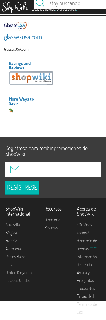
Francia (11, 240)
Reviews (51, 227)
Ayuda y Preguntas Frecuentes (86, 280)
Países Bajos (15, 256)
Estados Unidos (17, 280)
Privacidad (85, 296)
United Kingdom (18, 272)
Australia (12, 225)
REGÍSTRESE (22, 187)
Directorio (52, 219)
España (11, 264)
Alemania (13, 248)
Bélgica (11, 233)
